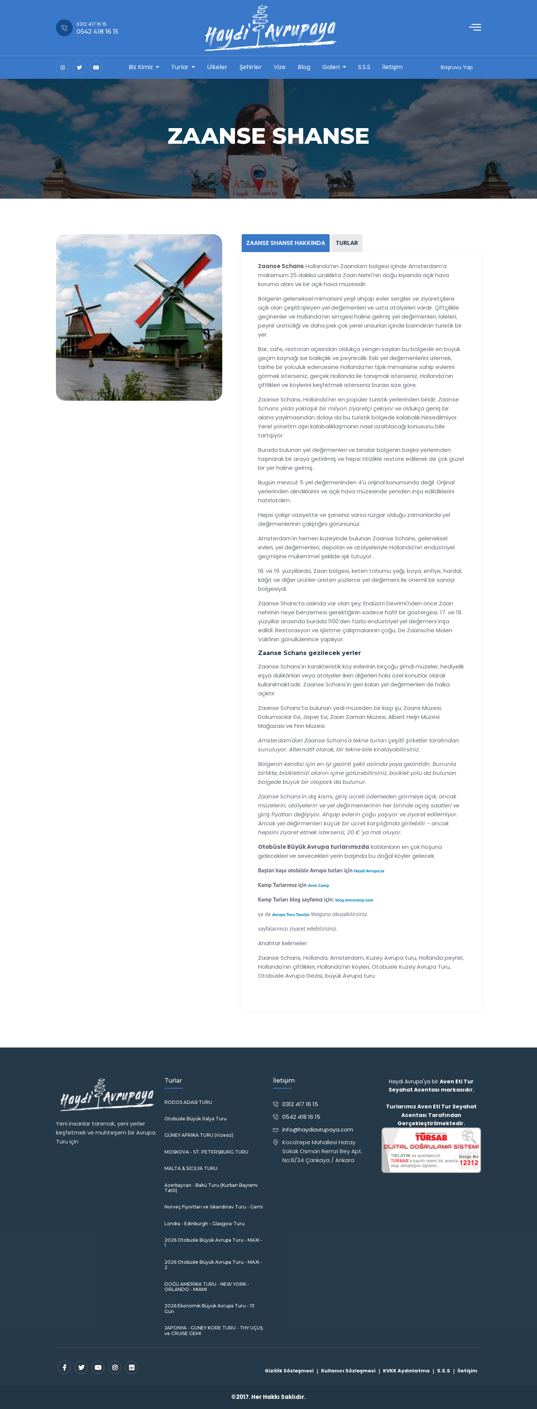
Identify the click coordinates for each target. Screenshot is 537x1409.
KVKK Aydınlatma (406, 1370)
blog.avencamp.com (354, 900)
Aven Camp (318, 885)
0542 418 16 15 (301, 1117)
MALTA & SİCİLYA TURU (190, 1168)
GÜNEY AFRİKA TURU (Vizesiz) (198, 1135)
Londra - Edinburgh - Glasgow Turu (204, 1223)
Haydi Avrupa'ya (369, 870)
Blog (304, 67)
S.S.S (364, 67)
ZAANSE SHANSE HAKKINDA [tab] (285, 243)
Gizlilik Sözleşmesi (289, 1370)
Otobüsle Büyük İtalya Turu (195, 1118)
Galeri (331, 67)
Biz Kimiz (141, 67)
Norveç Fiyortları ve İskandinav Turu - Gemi (213, 1207)
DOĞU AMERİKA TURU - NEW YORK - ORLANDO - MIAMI (206, 1287)
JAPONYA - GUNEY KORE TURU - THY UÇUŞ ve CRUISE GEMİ (213, 1330)
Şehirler (250, 67)
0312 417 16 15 (300, 1104)
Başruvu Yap (457, 67)
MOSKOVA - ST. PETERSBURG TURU (206, 1152)
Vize (280, 67)
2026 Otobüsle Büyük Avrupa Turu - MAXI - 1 (213, 1243)
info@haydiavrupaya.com (317, 1129)
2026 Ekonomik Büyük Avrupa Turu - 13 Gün (209, 1308)
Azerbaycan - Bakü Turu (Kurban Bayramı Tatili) (211, 1188)
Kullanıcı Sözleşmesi (348, 1370)
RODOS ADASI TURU (188, 1102)
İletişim (392, 67)
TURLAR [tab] (347, 243)
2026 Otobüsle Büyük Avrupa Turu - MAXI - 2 (213, 1265)
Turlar (180, 67)
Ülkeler (217, 67)
